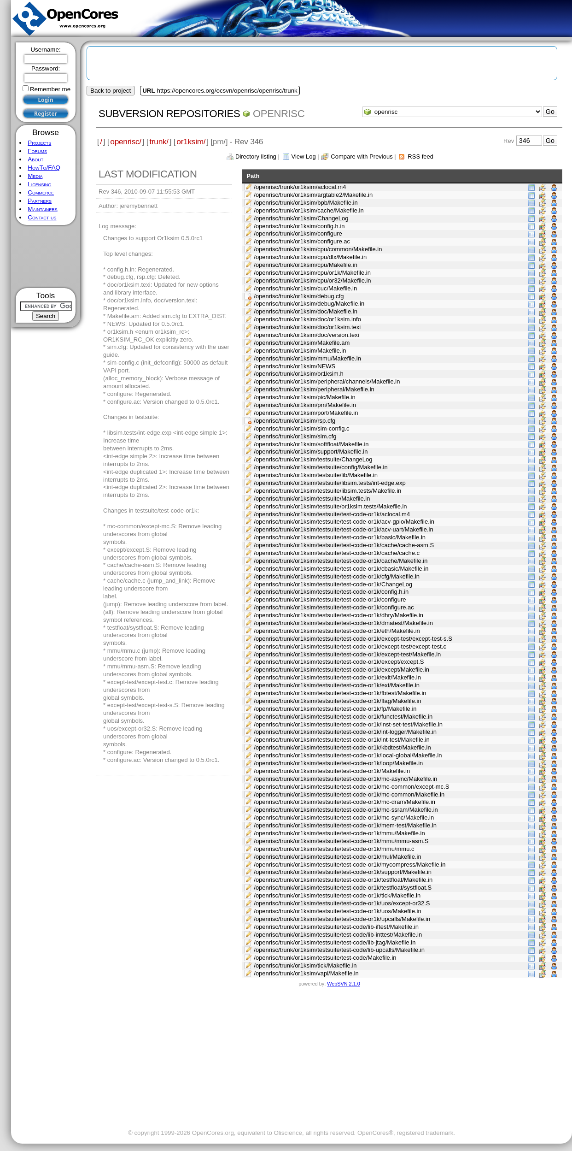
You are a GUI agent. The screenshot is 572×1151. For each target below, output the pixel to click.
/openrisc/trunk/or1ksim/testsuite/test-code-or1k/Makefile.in (332, 770)
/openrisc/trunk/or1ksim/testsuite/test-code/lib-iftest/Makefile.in (336, 926)
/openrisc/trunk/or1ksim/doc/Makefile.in (305, 311)
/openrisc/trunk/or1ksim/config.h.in (299, 226)
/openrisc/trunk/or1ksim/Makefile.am (302, 342)
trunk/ (158, 141)
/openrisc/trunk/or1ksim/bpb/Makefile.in (305, 202)
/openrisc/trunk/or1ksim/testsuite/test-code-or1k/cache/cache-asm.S (344, 545)
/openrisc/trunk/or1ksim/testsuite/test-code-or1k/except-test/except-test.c (350, 646)
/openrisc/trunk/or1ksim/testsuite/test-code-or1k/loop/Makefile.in (338, 763)
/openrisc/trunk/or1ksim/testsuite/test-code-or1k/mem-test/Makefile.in (345, 825)
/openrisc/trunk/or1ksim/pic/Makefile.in (304, 397)
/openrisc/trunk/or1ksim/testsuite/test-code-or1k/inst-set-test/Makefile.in (348, 724)
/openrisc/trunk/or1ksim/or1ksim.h (298, 373)
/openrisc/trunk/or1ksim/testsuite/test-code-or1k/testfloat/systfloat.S (343, 887)
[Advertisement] (46, 256)
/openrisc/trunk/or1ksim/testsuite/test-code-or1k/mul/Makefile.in (337, 856)
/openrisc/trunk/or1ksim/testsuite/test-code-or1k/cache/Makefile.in (340, 560)
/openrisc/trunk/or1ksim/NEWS (294, 366)
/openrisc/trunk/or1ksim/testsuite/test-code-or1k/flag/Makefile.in (337, 700)
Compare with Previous (361, 156)
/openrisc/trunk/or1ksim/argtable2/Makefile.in (313, 194)
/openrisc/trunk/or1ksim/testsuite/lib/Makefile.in (316, 475)
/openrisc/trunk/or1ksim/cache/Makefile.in (308, 210)
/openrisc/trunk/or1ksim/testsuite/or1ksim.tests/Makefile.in (330, 506)
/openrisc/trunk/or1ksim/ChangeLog (301, 218)
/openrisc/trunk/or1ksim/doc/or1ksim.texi (307, 327)
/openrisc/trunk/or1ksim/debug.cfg (299, 296)
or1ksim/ (190, 141)
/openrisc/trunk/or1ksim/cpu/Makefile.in (305, 264)
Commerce (41, 192)
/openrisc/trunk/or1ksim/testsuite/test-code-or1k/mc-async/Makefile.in (345, 778)
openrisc (278, 113)
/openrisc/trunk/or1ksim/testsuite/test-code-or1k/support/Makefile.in (343, 871)
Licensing (39, 184)
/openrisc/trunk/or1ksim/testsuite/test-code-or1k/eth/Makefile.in (337, 630)
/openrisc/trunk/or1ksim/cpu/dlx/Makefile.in (310, 257)
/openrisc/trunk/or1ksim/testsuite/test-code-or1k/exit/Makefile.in (337, 677)
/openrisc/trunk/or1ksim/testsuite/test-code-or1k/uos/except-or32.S (342, 903)
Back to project (110, 90)
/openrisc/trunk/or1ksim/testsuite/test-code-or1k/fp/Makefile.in (335, 708)
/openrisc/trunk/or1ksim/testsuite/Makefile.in (312, 498)
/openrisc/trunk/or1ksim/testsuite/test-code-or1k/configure (330, 599)
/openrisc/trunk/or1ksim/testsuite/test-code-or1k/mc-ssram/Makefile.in (346, 809)
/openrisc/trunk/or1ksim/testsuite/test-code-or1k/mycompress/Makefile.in (349, 864)
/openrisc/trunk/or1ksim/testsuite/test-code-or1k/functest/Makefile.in (343, 716)
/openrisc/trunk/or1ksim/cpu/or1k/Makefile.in (312, 272)
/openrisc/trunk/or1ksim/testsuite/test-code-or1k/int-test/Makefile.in (341, 739)
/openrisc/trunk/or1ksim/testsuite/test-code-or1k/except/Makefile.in (341, 669)
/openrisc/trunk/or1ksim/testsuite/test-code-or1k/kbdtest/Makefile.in (342, 747)
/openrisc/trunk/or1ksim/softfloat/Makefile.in (311, 444)
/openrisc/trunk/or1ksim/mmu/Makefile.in (307, 358)
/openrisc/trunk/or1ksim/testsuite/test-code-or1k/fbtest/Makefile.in (340, 693)
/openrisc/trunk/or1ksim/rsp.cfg (294, 420)
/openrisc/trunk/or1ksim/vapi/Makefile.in (306, 973)
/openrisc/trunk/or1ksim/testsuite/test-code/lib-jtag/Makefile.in (334, 942)
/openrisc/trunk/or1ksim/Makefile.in (300, 350)
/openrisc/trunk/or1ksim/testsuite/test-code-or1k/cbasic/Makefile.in (341, 568)
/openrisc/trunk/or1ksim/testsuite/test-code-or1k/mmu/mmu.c (334, 848)
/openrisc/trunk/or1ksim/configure (298, 233)
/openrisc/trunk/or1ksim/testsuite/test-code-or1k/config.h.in (331, 591)
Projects (39, 142)
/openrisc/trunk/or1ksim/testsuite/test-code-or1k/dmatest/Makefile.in (343, 623)
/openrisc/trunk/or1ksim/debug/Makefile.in (309, 303)
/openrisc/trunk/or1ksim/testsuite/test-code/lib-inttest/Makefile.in (338, 934)
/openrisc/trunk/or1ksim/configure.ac (302, 241)
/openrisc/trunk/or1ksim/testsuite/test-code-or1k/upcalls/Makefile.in (342, 918)
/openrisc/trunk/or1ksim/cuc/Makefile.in (305, 288)
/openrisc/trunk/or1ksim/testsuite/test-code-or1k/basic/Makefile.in (340, 537)
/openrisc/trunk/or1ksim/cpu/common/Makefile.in (318, 249)
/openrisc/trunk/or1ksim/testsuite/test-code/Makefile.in (325, 957)
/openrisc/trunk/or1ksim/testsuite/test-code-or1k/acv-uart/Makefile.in (343, 529)
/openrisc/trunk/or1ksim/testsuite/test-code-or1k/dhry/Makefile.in (338, 615)
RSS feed (420, 156)
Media (35, 175)
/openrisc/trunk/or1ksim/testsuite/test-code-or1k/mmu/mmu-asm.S (341, 841)
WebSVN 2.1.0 (343, 983)
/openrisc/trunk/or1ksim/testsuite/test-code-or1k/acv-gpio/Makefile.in (344, 521)
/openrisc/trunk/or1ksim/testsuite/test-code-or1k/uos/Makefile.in (337, 911)
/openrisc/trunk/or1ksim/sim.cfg (295, 436)
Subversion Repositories (169, 113)
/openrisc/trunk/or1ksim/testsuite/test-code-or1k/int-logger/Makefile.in (345, 731)
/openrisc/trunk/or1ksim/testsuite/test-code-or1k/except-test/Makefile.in (347, 654)
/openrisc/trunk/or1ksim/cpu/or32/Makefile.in (312, 280)
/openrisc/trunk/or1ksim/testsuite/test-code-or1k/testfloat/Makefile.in (343, 879)
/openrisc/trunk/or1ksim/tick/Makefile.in (305, 965)
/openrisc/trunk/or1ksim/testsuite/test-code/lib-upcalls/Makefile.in (339, 949)
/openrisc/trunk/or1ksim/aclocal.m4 (300, 186)
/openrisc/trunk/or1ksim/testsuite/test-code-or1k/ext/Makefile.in (337, 685)
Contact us (42, 217)
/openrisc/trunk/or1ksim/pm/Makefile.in (305, 404)
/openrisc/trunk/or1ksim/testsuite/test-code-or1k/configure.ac (334, 607)
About (35, 159)
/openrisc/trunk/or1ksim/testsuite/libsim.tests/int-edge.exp (329, 482)
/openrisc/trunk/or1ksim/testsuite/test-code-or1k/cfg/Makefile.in (337, 576)
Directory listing (255, 156)
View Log (303, 156)
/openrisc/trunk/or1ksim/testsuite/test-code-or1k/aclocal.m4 (332, 514)
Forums (37, 151)
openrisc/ (125, 141)
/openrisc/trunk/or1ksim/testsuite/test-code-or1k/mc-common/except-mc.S (351, 786)
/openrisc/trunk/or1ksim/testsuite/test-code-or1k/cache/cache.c (337, 552)
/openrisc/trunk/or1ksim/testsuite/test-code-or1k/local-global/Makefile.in (348, 755)
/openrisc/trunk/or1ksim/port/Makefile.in (306, 412)
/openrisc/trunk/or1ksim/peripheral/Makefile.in (314, 389)
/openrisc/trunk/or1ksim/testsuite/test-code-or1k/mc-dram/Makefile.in (344, 801)
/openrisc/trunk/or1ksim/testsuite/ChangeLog (313, 459)
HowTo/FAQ (44, 167)
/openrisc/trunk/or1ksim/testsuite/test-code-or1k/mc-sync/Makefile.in (344, 817)
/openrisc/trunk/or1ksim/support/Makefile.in (311, 451)
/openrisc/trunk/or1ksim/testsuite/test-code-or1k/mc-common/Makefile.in (349, 794)
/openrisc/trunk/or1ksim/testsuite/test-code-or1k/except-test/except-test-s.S (353, 638)
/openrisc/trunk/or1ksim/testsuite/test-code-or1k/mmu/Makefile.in (339, 833)
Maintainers (42, 209)
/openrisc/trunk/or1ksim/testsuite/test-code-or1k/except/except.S (339, 661)
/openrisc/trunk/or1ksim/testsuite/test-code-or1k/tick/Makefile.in (337, 895)
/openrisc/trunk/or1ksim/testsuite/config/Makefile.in (320, 467)
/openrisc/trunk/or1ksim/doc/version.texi (306, 334)
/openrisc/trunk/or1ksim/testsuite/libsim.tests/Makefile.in (327, 490)
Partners (40, 200)
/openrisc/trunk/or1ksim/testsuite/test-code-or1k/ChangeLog (333, 584)
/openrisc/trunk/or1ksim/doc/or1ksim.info (307, 319)
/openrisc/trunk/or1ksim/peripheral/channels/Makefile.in (327, 381)
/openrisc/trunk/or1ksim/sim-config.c (301, 428)
